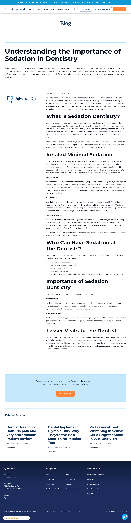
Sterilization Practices (54, 489)
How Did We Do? (93, 484)
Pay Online (91, 494)
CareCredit (91, 479)
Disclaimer (78, 511)
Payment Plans (63, 9)
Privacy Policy (52, 511)
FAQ (67, 475)
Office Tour (50, 479)
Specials (69, 484)
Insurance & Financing (95, 475)
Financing (30, 9)
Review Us (50, 484)
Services (53, 9)
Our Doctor (70, 479)
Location (39, 9)
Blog (47, 475)
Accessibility (65, 511)
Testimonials (71, 489)
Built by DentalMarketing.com (115, 511)
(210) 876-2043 (9, 477)
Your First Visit (92, 489)
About (46, 9)
